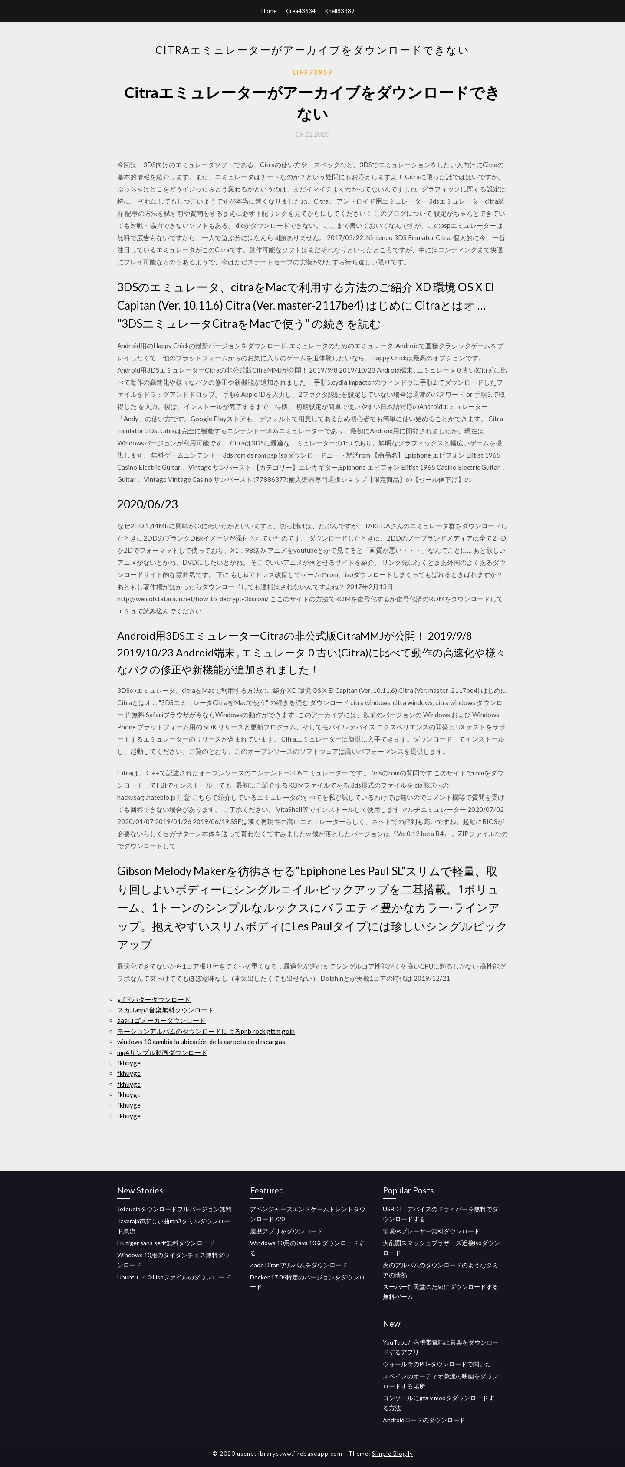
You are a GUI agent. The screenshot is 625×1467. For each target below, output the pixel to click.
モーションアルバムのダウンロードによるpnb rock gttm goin (206, 1031)
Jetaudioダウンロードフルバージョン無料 (174, 1209)
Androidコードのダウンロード (424, 1420)
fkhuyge (129, 1063)
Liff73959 (313, 72)
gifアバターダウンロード (154, 999)
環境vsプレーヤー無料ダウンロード (431, 1231)
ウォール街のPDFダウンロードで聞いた (437, 1364)
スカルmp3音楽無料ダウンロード (165, 1010)
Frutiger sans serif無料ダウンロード (166, 1242)
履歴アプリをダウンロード (286, 1231)
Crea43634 (301, 10)
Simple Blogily (392, 1453)
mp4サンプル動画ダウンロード (162, 1052)
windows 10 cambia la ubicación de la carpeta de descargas (201, 1041)
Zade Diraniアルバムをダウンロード (299, 1265)
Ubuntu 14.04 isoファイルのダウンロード (173, 1277)
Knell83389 (340, 10)
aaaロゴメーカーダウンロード (161, 1020)
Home (268, 10)
